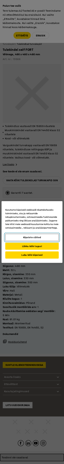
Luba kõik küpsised (32, 255)
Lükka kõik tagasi (32, 246)
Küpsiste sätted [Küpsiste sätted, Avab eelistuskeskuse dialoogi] (32, 237)
